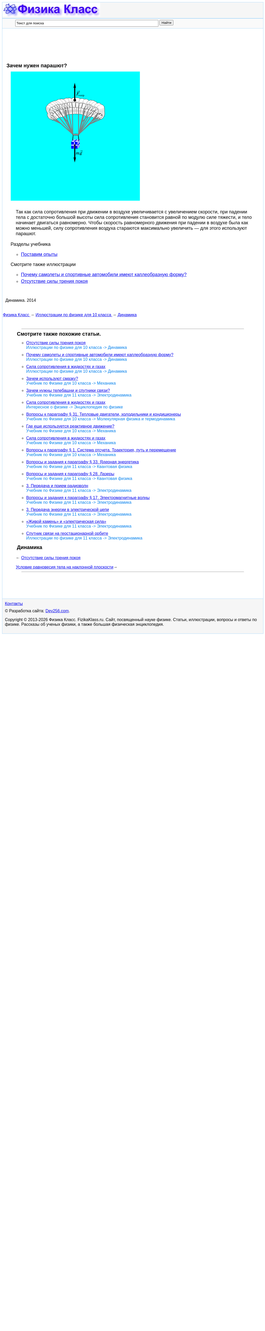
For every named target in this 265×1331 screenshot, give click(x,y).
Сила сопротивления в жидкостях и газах (65, 366)
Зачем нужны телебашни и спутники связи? (68, 390)
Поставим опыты (39, 254)
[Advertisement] (97, 45)
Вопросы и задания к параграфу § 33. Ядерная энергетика (82, 462)
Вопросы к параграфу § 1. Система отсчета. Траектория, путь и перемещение (101, 450)
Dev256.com (57, 957)
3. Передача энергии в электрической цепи (67, 509)
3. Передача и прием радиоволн (57, 486)
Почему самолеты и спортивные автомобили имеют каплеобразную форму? (104, 274)
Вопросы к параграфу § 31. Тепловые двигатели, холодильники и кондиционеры (103, 414)
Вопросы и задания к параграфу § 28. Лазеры (70, 474)
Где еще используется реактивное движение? (70, 426)
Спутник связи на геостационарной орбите (67, 533)
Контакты (14, 949)
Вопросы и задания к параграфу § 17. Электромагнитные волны (88, 497)
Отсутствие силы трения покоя (54, 281)
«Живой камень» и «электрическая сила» (66, 521)
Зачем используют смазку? (52, 378)
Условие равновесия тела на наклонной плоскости (64, 567)
